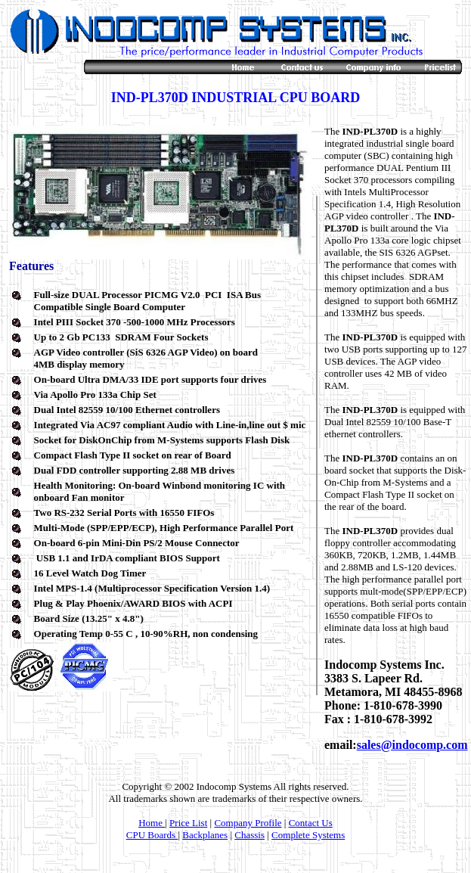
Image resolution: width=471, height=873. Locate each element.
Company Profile (247, 822)
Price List (188, 822)
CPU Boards (152, 834)
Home (150, 822)
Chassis (249, 834)
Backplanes (205, 834)
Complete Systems (308, 834)
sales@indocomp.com (412, 744)
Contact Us (311, 822)
